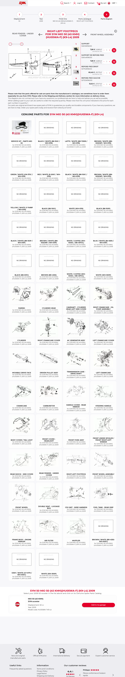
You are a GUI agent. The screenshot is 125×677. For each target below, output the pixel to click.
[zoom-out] (10, 44)
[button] (115, 31)
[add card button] (114, 50)
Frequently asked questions (21, 669)
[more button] (109, 50)
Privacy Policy (42, 671)
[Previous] (40, 34)
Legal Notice (42, 673)
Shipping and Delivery (45, 676)
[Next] (84, 34)
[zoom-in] (21, 44)
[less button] (103, 50)
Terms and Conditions (45, 669)
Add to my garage (98, 605)
